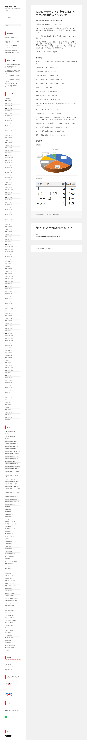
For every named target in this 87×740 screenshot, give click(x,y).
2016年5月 (7, 382)
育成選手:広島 (8, 514)
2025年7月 (7, 113)
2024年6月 (7, 143)
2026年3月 (7, 101)
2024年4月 (7, 147)
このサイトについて (9, 645)
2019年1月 (7, 303)
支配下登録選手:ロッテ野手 (11, 501)
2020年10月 (8, 251)
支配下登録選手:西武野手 (10, 497)
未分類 (6, 650)
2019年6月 (7, 291)
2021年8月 (7, 227)
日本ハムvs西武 (8, 603)
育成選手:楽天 (8, 534)
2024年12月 (8, 128)
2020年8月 (7, 256)
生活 (6, 538)
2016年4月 (7, 385)
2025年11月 (8, 103)
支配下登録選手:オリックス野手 (12, 493)
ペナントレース (8, 625)
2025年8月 (7, 110)
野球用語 (7, 439)
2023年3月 (7, 180)
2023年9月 (7, 165)
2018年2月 (7, 330)
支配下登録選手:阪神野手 (10, 458)
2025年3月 (7, 123)
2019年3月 (7, 298)
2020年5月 (7, 264)
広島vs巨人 (7, 573)
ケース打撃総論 (8, 556)
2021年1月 (7, 244)
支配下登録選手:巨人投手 (10, 441)
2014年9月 (7, 414)
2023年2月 (7, 182)
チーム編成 (7, 566)
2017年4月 (7, 355)
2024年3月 (7, 150)
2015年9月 (7, 402)
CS (5, 627)
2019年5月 (7, 293)
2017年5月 (7, 353)
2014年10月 (8, 412)
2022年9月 (7, 194)
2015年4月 (7, 407)
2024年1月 (7, 155)
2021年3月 (7, 239)
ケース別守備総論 (9, 431)
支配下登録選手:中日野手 (10, 461)
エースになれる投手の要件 (11, 45)
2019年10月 (8, 281)
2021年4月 (7, 236)
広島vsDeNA (8, 583)
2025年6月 (7, 115)
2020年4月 (7, 266)
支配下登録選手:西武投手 (10, 479)
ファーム (7, 571)
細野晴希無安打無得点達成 (11, 50)
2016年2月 (7, 390)
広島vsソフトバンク (9, 586)
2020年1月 (7, 273)
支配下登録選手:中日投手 (10, 446)
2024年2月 (7, 152)
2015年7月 (7, 405)
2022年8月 (7, 197)
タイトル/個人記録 (9, 637)
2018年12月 (8, 306)
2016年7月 (7, 377)
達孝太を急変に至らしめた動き (12, 53)
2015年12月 (8, 395)
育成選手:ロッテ (8, 531)
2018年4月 (7, 325)
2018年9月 (7, 313)
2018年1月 (7, 333)
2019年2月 (7, 301)
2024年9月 (7, 135)
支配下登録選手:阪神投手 (10, 444)
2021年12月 (8, 217)
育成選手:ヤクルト (9, 516)
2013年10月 (8, 417)
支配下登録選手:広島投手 (10, 449)
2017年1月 (7, 362)
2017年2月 (7, 360)
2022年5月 (7, 204)
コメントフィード (9, 667)
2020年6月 (7, 261)
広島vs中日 (7, 578)
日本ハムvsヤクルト (9, 620)
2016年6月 (7, 380)
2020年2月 (7, 271)
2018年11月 (8, 308)
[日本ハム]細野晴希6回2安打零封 (12, 75)
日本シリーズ (8, 630)
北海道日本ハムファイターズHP (12, 710)
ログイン (7, 662)
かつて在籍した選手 (9, 647)
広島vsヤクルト (8, 581)
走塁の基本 (7, 541)
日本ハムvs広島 (8, 618)
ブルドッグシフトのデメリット (12, 48)
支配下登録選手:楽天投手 (10, 486)
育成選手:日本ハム (9, 529)
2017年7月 (7, 348)
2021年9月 (7, 224)
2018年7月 (7, 318)
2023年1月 (7, 184)
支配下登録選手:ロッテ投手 (11, 484)
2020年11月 (8, 249)
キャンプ (7, 632)
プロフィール (8, 17)
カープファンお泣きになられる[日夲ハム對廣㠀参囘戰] (12, 65)
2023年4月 (7, 177)
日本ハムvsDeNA (9, 623)
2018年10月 (8, 311)
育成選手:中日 (8, 511)
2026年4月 (7, 98)
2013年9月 (7, 419)
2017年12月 (8, 335)
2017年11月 (8, 338)
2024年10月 (8, 133)
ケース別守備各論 (9, 436)
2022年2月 (7, 212)
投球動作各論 (8, 548)
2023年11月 (8, 160)
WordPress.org (8, 669)
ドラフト (7, 568)
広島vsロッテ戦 (8, 595)
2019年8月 (7, 286)
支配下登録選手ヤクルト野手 (11, 466)
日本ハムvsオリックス (10, 600)
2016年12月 (8, 365)
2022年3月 (7, 209)
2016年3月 (7, 387)
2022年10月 (8, 192)
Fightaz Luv (10, 6)
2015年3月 (7, 409)
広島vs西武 (7, 588)
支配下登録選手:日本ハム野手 (11, 499)
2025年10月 (8, 105)
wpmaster (59, 20)
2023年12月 (8, 157)
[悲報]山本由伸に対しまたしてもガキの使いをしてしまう (12, 84)
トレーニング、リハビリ (10, 561)
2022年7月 (7, 199)
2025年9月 (7, 108)
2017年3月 (7, 358)
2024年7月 (7, 140)
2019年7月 (7, 288)
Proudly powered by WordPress (43, 248)
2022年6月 (7, 202)
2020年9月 (7, 254)
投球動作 (7, 546)
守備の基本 (7, 543)
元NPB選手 (7, 563)
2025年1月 (7, 125)
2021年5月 (7, 234)
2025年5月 (7, 118)
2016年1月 (7, 392)
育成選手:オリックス (9, 524)
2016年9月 (7, 372)
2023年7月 (7, 170)
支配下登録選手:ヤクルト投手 (11, 451)
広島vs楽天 (7, 590)
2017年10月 (8, 340)
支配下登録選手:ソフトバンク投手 (12, 471)
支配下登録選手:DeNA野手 (11, 468)
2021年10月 (8, 222)
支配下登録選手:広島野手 (10, 463)
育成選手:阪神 (8, 509)
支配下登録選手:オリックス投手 (12, 475)
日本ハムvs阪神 (8, 613)
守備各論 (7, 434)
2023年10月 (8, 162)
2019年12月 (8, 276)
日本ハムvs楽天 (8, 608)
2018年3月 (7, 328)
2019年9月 (7, 283)
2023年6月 (7, 172)
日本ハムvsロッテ (9, 605)
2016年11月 (8, 367)
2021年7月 (7, 229)
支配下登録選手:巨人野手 (10, 456)
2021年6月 (7, 232)
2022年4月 (7, 207)
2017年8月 (7, 345)
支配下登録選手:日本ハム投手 (11, 481)
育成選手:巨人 (8, 506)
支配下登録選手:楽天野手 (10, 504)
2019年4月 (7, 296)
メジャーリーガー (9, 536)
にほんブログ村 (8, 695)
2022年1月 (7, 214)
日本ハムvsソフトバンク (10, 598)
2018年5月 (7, 323)
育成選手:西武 (8, 526)
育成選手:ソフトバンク (10, 521)
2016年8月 (7, 375)
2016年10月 (8, 370)
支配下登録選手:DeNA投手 (11, 453)
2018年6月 (7, 321)
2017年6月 (7, 350)
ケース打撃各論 (8, 553)
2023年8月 (7, 167)
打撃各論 (7, 558)
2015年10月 (8, 400)
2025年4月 (7, 120)
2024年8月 (7, 138)
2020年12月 (8, 246)
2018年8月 (7, 316)
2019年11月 (8, 278)
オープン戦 (7, 635)
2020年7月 (7, 259)
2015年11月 (8, 397)
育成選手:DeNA (8, 519)
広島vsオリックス (9, 593)
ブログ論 (7, 642)
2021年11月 (8, 219)
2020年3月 (7, 269)
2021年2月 (7, 241)
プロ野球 (7, 640)
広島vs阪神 (7, 576)
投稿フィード (8, 664)
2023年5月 (7, 175)
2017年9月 (7, 343)
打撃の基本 (7, 551)
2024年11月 (8, 130)
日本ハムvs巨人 (8, 610)
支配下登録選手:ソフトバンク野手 (12, 489)
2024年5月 (7, 145)
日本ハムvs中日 (8, 615)
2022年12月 (8, 187)
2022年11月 (8, 189)
